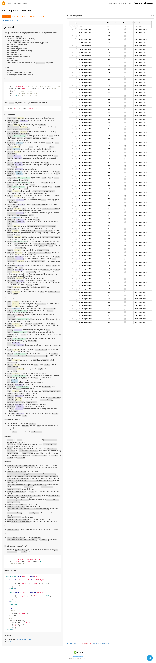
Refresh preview (72, 60)
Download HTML (86, 60)
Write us (138, 3)
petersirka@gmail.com (23, 639)
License (9, 641)
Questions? (10, 21)
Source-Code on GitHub (101, 60)
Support (148, 3)
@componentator (78, 656)
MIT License (123, 3)
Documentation (112, 3)
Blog (130, 3)
